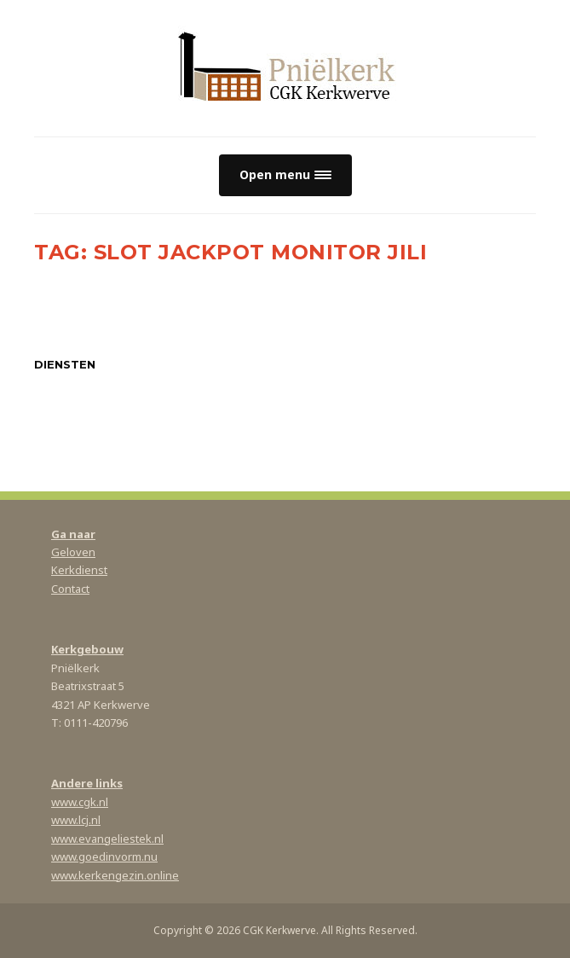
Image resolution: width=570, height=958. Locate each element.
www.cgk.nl (79, 802)
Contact (70, 588)
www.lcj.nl (76, 819)
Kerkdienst (79, 570)
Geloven (73, 552)
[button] (285, 175)
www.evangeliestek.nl (107, 838)
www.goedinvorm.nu (104, 856)
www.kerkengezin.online (115, 875)
